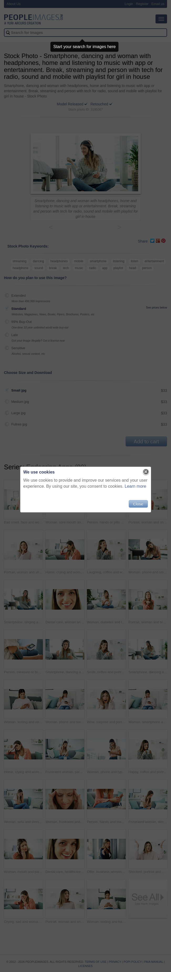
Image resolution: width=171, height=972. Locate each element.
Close (138, 504)
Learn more (135, 486)
